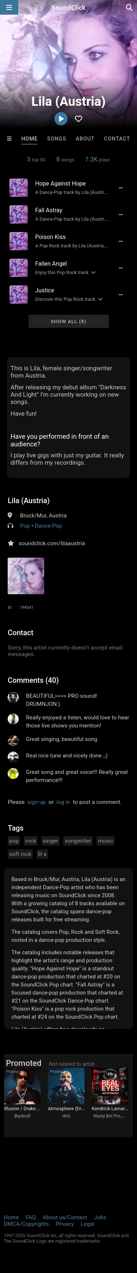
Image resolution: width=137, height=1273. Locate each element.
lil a (42, 854)
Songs (56, 139)
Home (29, 139)
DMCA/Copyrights (26, 1224)
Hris (66, 1116)
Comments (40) (33, 680)
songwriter (78, 841)
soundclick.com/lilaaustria (52, 543)
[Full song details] (121, 188)
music (105, 841)
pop (14, 841)
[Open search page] (129, 7)
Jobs (100, 1217)
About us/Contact (65, 1217)
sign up (36, 802)
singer (50, 841)
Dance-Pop (48, 526)
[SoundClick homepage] (69, 7)
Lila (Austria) (29, 500)
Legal (87, 1224)
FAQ (31, 1217)
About (85, 139)
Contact (117, 139)
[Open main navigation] (9, 7)
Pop (25, 526)
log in (63, 802)
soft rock (20, 854)
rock (30, 841)
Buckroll (22, 1116)
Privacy (65, 1224)
